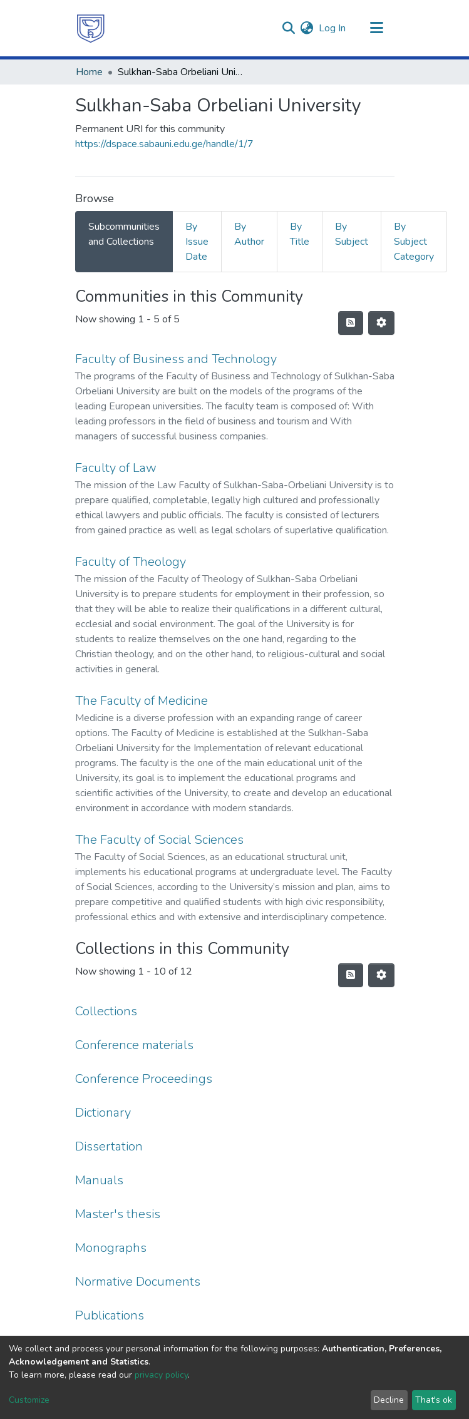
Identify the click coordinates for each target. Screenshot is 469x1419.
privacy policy (161, 1375)
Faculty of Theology (130, 561)
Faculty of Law (116, 467)
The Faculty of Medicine (141, 700)
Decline (389, 1400)
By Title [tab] (299, 234)
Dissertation (109, 1146)
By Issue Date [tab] (197, 242)
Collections (106, 1011)
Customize (29, 1400)
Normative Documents (137, 1281)
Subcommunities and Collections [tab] (124, 234)
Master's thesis (117, 1214)
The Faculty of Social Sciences (159, 839)
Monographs (111, 1247)
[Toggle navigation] (376, 28)
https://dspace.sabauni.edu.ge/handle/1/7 (164, 144)
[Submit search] (289, 28)
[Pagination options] (381, 323)
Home (89, 72)
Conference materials (134, 1045)
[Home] (90, 28)
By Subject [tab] (351, 234)
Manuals (99, 1180)
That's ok (433, 1400)
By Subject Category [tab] (414, 242)
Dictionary (103, 1112)
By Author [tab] (249, 234)
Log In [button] (333, 28)
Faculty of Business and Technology (176, 359)
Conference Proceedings (143, 1078)
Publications (109, 1315)
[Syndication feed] (350, 323)
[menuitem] (307, 28)
